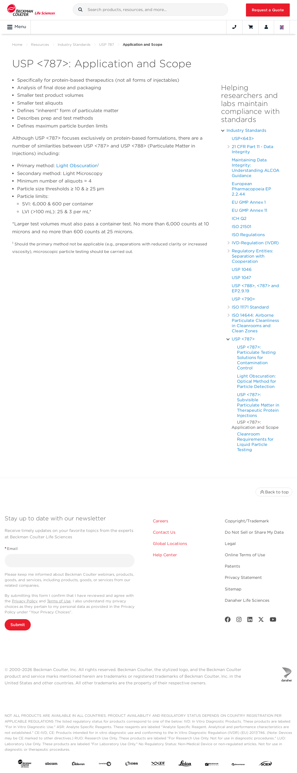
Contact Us (164, 532)
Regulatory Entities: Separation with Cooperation (252, 256)
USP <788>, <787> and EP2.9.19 (255, 288)
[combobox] (150, 9)
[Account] (266, 27)
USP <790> (243, 298)
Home (17, 44)
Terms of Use (59, 601)
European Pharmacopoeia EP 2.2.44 (251, 188)
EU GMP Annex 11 (249, 210)
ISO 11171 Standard (250, 307)
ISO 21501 (241, 226)
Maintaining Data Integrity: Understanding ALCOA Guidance (255, 167)
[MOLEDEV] (212, 764)
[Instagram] (239, 620)
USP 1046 (241, 269)
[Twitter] (261, 620)
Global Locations (170, 543)
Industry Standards (74, 44)
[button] (80, 9)
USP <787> (243, 338)
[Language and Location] (282, 27)
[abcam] (51, 764)
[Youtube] (273, 620)
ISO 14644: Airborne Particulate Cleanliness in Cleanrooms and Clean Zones (255, 323)
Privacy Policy (25, 601)
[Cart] (250, 27)
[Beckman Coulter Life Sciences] (31, 10)
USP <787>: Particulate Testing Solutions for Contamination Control (256, 357)
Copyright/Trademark (247, 521)
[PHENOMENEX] (238, 764)
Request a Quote (268, 10)
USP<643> (243, 138)
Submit (17, 624)
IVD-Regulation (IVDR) (255, 242)
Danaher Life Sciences (247, 600)
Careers (160, 521)
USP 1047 (241, 277)
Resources (40, 44)
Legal (230, 543)
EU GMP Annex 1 (249, 202)
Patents (232, 566)
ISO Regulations (248, 234)
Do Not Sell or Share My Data (254, 532)
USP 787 (106, 44)
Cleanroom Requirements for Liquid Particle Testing (255, 441)
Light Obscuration (77, 165)
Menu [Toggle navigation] (16, 27)
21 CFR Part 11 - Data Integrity (252, 149)
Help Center (165, 555)
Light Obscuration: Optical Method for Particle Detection (256, 381)
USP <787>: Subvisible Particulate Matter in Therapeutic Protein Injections (258, 405)
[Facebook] (228, 620)
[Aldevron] (78, 764)
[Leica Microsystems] (185, 765)
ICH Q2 (239, 218)
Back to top (274, 492)
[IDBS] (132, 764)
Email (11, 548)
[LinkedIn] (250, 620)
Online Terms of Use (245, 555)
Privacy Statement (243, 577)
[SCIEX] (265, 765)
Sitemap (233, 589)
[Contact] (234, 27)
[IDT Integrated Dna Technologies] (158, 764)
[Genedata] (105, 764)
